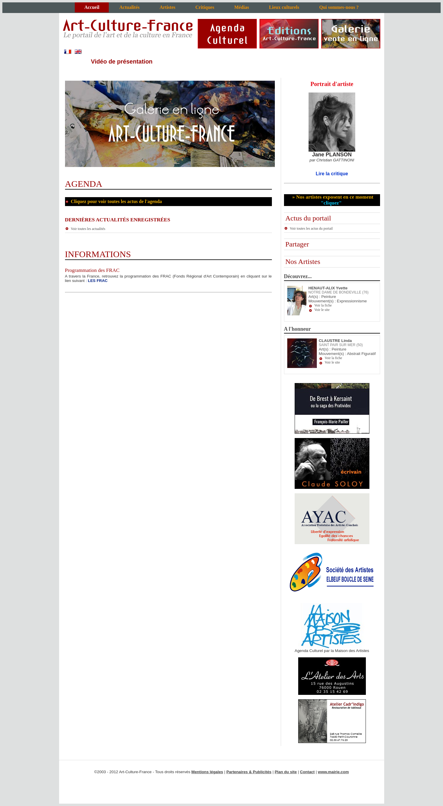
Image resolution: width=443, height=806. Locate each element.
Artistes (167, 7)
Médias (241, 7)
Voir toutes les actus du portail (308, 228)
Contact (307, 772)
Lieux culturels (284, 7)
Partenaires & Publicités (249, 772)
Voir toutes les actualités (85, 229)
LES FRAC (98, 280)
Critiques (204, 7)
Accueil (91, 7)
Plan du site (286, 772)
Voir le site (322, 310)
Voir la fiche (323, 305)
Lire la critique (332, 173)
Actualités (129, 7)
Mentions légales (207, 772)
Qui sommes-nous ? (338, 7)
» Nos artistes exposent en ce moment (332, 200)
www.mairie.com (333, 772)
